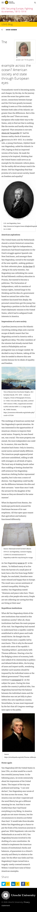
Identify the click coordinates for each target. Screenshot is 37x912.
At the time (27, 266)
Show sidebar (11, 30)
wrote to (21, 563)
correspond (16, 680)
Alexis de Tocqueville (10, 133)
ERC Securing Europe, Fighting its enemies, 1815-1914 (17, 10)
